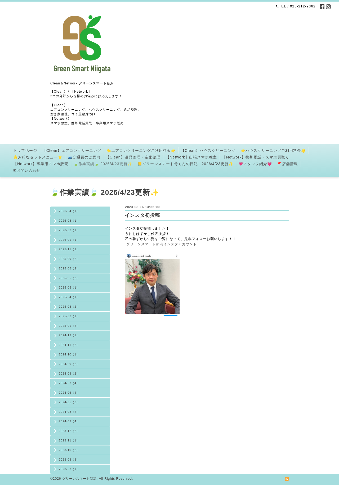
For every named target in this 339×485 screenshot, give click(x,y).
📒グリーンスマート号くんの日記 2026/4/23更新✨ (185, 164)
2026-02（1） (69, 230)
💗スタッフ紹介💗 (255, 164)
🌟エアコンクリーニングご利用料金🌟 (141, 150)
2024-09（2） (69, 364)
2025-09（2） (69, 258)
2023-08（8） (69, 459)
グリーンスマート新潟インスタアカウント (161, 244)
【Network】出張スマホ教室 (191, 157)
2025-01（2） (69, 325)
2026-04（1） (69, 211)
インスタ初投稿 (142, 215)
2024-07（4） (69, 383)
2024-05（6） (69, 402)
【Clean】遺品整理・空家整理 (133, 157)
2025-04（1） (69, 297)
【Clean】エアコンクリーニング (71, 150)
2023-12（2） (69, 430)
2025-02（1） (69, 316)
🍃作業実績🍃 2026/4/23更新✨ (103, 164)
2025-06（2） (69, 278)
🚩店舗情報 (287, 164)
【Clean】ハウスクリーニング (208, 150)
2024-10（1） (69, 354)
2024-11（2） (69, 344)
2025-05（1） (69, 287)
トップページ (25, 150)
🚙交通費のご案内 (84, 157)
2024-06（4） (69, 392)
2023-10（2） (69, 450)
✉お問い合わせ (27, 170)
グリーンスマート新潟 (79, 478)
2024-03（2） (69, 411)
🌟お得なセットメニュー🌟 (38, 157)
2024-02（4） (69, 421)
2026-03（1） (69, 220)
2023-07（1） (69, 469)
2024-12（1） (69, 335)
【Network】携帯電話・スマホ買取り (255, 157)
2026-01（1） (69, 239)
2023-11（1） (69, 440)
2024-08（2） (69, 373)
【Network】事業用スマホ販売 (40, 164)
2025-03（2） (69, 306)
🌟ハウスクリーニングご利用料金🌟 (273, 150)
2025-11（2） (69, 249)
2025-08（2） (69, 268)
